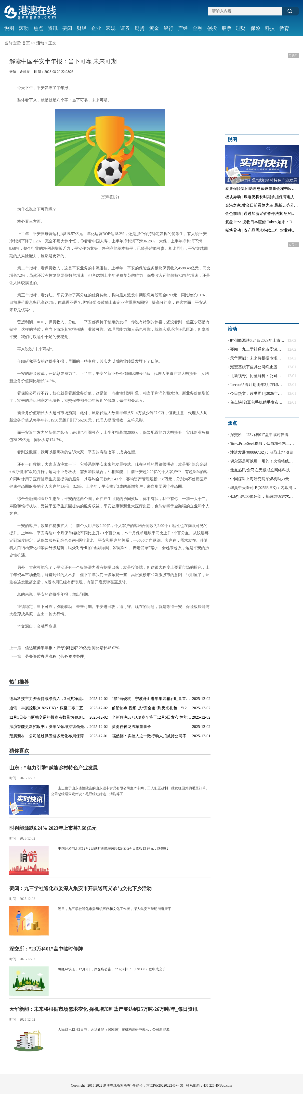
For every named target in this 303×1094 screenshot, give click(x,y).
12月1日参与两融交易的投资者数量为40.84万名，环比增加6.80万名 (67, 717)
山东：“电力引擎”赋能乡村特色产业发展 (53, 767)
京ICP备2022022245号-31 (165, 1085)
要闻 (67, 28)
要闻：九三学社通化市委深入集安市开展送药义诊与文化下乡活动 (80, 888)
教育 (284, 28)
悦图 (9, 28)
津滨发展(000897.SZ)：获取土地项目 (261, 452)
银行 (168, 28)
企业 (96, 28)
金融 (197, 28)
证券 (125, 28)
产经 (183, 28)
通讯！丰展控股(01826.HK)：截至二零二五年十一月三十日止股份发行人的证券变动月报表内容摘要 (95, 708)
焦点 (38, 28)
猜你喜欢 (19, 750)
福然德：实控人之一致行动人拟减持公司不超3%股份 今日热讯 (166, 736)
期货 (140, 28)
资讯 (53, 28)
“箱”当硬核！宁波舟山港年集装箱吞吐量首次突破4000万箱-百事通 (169, 699)
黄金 (154, 28)
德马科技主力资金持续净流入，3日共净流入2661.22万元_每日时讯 (66, 699)
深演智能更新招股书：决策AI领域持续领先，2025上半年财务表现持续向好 (74, 727)
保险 (255, 28)
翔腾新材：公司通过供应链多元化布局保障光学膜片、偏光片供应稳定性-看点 (76, 736)
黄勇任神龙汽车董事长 (131, 727)
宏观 (111, 28)
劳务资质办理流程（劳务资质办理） (56, 656)
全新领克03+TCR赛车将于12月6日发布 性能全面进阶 (157, 717)
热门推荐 (19, 682)
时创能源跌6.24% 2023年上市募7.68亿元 (52, 828)
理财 (241, 28)
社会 (9, 39)
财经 (82, 28)
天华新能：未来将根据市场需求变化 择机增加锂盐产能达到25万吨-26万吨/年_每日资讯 (103, 1009)
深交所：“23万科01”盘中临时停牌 (46, 948)
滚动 (24, 28)
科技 (270, 28)
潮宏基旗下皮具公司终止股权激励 (259, 367)
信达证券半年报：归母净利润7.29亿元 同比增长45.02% (72, 648)
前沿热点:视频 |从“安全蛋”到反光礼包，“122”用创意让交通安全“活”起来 (174, 708)
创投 (212, 28)
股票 (226, 28)
